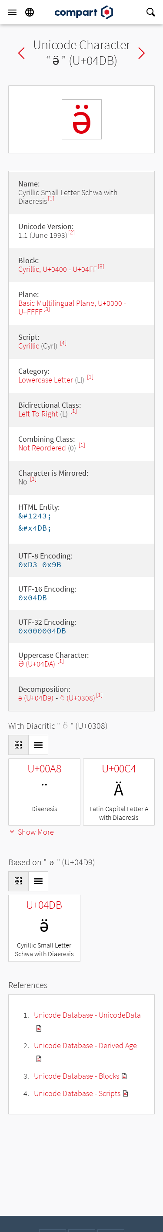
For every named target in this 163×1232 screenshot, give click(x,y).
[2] (71, 232)
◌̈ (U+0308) (77, 698)
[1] (51, 198)
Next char (142, 53)
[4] (63, 343)
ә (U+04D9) (35, 698)
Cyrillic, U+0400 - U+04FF (57, 269)
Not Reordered (42, 448)
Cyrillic (28, 346)
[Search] (151, 12)
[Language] (29, 12)
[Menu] (12, 12)
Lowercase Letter (45, 380)
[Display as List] (38, 745)
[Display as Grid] (18, 745)
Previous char (21, 53)
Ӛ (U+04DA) (37, 664)
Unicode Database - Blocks (76, 1076)
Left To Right (38, 414)
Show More (31, 832)
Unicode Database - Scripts (77, 1093)
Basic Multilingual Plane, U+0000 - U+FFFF (72, 307)
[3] (101, 266)
